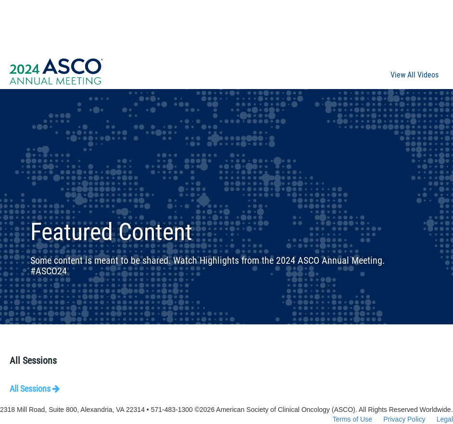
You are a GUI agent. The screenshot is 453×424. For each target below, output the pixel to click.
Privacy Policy (404, 419)
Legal (445, 419)
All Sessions (35, 389)
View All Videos (414, 74)
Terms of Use (352, 419)
